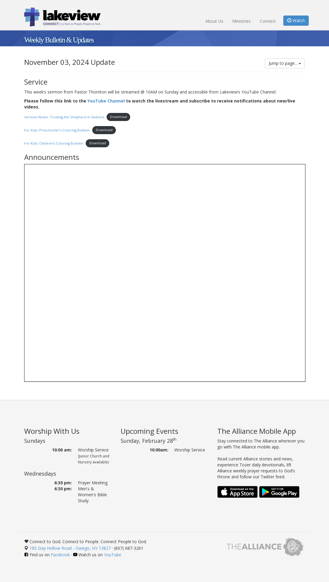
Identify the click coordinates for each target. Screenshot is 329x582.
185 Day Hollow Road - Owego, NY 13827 (70, 548)
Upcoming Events (149, 431)
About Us (214, 21)
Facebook (60, 555)
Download (118, 116)
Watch (296, 20)
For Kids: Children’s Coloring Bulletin (53, 143)
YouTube (112, 555)
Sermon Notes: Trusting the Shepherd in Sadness (64, 116)
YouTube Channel (106, 101)
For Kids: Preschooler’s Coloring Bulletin (57, 130)
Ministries (241, 21)
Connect (268, 21)
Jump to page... (285, 63)
